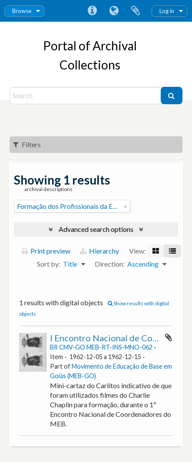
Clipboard (135, 11)
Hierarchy (99, 251)
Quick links (92, 11)
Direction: (110, 264)
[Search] (86, 95)
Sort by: (48, 264)
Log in (166, 10)
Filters (27, 144)
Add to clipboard (168, 337)
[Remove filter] (125, 206)
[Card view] (155, 250)
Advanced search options (96, 229)
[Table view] (172, 250)
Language (114, 11)
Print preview (46, 251)
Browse (21, 10)
